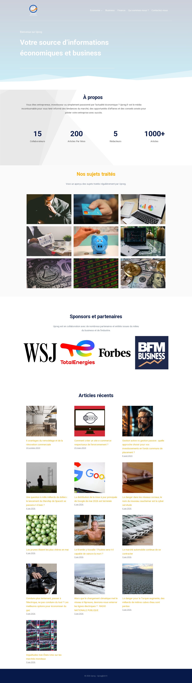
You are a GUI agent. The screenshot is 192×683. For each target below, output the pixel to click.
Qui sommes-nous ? (138, 10)
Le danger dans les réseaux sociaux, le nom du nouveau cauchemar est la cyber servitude (143, 501)
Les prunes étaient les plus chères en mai (47, 549)
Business (110, 10)
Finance (121, 10)
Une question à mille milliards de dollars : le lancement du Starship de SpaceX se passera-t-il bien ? (47, 501)
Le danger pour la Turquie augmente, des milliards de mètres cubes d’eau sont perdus (143, 602)
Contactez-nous (159, 10)
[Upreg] (33, 10)
